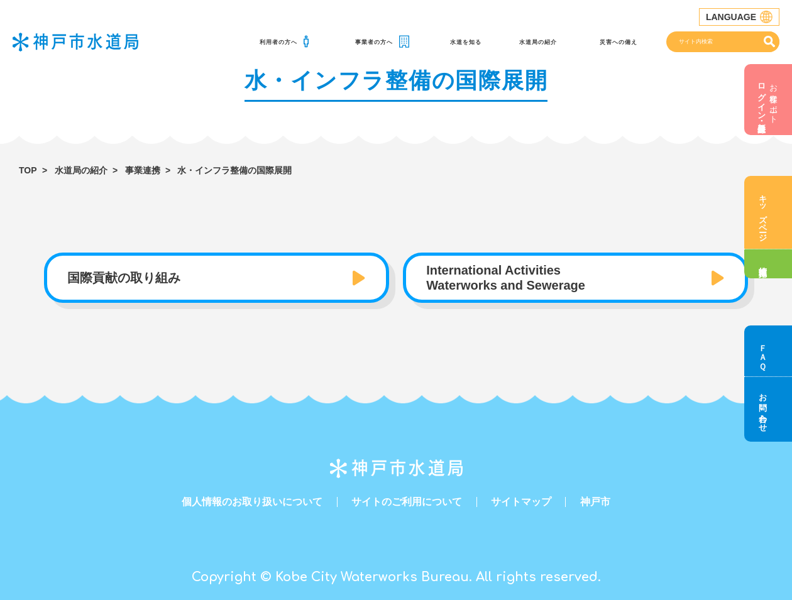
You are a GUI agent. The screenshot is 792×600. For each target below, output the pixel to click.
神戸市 (595, 501)
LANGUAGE (739, 17)
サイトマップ (521, 501)
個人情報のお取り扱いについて (252, 501)
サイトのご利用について (406, 501)
